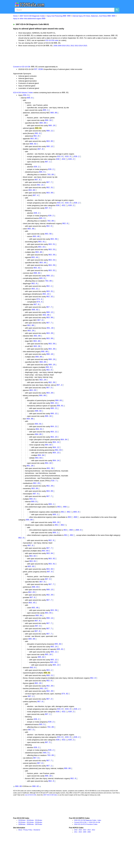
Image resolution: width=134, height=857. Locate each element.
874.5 (39, 307)
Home (15, 16)
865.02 (41, 671)
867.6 (37, 182)
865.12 (54, 674)
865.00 (31, 653)
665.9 (42, 283)
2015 (85, 46)
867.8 (49, 584)
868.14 (49, 631)
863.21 (34, 294)
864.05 (38, 443)
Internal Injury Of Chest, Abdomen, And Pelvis (93, 16)
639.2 (76, 158)
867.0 (40, 150)
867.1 (47, 163)
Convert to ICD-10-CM (21, 67)
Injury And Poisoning (59, 16)
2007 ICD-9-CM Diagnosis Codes (32, 16)
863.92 (51, 570)
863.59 (51, 269)
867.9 (47, 591)
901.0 (37, 134)
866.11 (54, 416)
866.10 (48, 424)
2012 (72, 46)
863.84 (45, 562)
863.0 (32, 682)
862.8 (65, 227)
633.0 (60, 158)
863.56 (54, 242)
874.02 (65, 709)
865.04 (58, 658)
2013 (77, 46)
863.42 (37, 272)
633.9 (68, 158)
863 (59, 517)
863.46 (36, 240)
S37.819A (38, 70)
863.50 (48, 237)
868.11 (49, 132)
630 (57, 161)
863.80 (46, 320)
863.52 (51, 275)
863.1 (49, 685)
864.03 (58, 459)
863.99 (49, 195)
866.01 (60, 414)
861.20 (30, 475)
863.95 (49, 142)
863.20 (37, 353)
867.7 (49, 184)
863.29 (30, 337)
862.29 (42, 387)
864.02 (48, 454)
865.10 (48, 668)
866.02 (38, 419)
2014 (81, 46)
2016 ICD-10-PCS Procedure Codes (85, 841)
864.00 (30, 427)
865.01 (60, 663)
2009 (60, 46)
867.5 (47, 211)
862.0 (34, 288)
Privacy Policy (27, 847)
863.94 (49, 565)
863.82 (32, 567)
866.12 (54, 422)
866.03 (58, 408)
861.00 (30, 331)
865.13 (56, 679)
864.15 (54, 446)
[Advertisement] (59, 56)
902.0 (36, 137)
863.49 (42, 267)
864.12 (56, 456)
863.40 (30, 232)
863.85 (33, 140)
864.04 (64, 448)
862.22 (46, 299)
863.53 (51, 253)
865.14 (54, 660)
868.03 (35, 599)
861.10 (50, 334)
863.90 (49, 323)
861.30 (50, 478)
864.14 (56, 451)
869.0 (29, 98)
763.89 (50, 177)
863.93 (49, 581)
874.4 (39, 304)
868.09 (42, 124)
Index (24, 837)
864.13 (56, 462)
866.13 (54, 411)
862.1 (49, 291)
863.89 (31, 192)
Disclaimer (37, 847)
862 (68, 522)
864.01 (38, 432)
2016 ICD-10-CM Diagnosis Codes (85, 837)
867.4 (35, 198)
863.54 (51, 264)
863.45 (32, 615)
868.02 (33, 145)
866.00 (42, 403)
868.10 (48, 121)
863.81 (32, 573)
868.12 (49, 148)
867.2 (30, 711)
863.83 (31, 578)
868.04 (38, 629)
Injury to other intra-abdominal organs (29, 19)
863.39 (49, 339)
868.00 (53, 113)
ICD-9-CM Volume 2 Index (23, 93)
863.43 (41, 251)
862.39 (51, 390)
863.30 (51, 355)
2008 (55, 46)
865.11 (54, 666)
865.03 (53, 676)
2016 (75, 847)
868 (64, 517)
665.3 (41, 221)
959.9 (26, 96)
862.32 (49, 302)
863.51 (51, 248)
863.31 (49, 296)
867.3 (49, 714)
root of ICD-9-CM (30, 812)
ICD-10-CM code (51, 41)
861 (62, 522)
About (20, 847)
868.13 (49, 602)
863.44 (34, 261)
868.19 (51, 126)
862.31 (49, 190)
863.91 (51, 575)
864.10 (48, 473)
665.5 (41, 174)
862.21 (40, 187)
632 (63, 161)
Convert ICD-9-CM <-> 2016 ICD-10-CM (87, 839)
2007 (36, 841)
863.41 (41, 245)
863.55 (48, 626)
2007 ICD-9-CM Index (50, 812)
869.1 (45, 111)
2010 (64, 46)
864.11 (54, 435)
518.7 (54, 490)
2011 (68, 46)
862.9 (49, 229)
